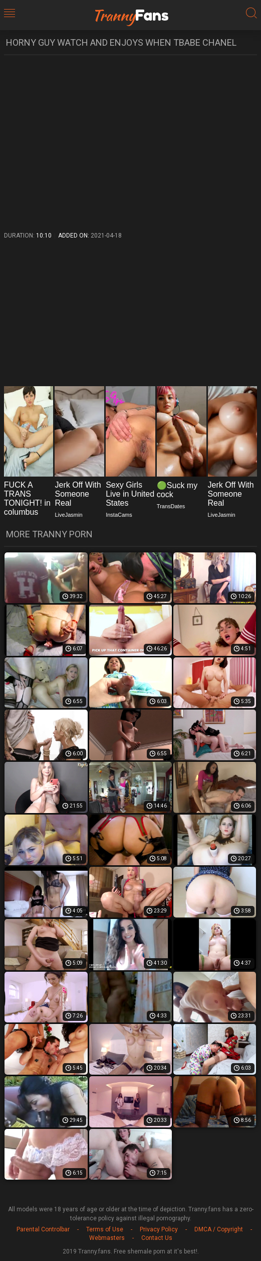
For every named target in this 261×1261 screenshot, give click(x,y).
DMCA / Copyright (218, 1229)
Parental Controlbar (43, 1229)
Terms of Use (104, 1229)
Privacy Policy (159, 1229)
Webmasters (107, 1237)
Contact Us (156, 1237)
